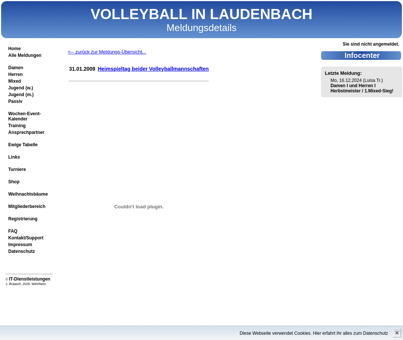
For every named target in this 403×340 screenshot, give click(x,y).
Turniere (17, 169)
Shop (13, 181)
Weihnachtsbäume (28, 194)
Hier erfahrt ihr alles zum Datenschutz (350, 333)
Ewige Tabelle (22, 144)
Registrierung (22, 218)
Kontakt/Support (25, 238)
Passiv (15, 101)
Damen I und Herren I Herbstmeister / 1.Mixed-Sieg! (361, 88)
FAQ (13, 231)
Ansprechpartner (26, 132)
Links (14, 157)
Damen (15, 67)
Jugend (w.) (20, 88)
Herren (15, 74)
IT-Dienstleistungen (30, 279)
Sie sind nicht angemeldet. (371, 44)
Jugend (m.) (21, 94)
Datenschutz (21, 251)
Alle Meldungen (25, 55)
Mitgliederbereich (26, 206)
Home (14, 48)
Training (17, 125)
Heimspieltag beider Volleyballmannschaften (153, 69)
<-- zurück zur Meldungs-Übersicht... (107, 52)
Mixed (14, 81)
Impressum (20, 244)
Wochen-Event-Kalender (24, 116)
